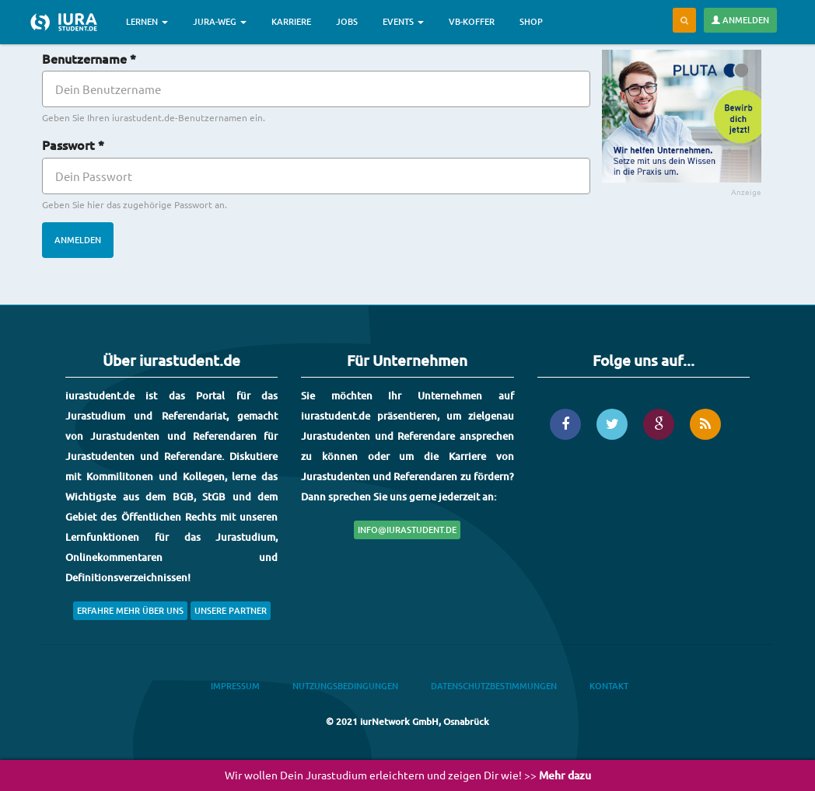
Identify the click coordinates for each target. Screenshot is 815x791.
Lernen (147, 21)
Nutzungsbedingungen (345, 685)
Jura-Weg (220, 21)
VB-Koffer (472, 21)
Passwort (73, 144)
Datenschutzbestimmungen (494, 685)
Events (403, 21)
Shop (531, 21)
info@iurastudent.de (407, 529)
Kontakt (608, 685)
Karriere (291, 21)
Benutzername (89, 58)
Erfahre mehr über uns (130, 610)
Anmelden (740, 19)
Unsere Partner (230, 610)
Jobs (347, 21)
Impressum (235, 685)
